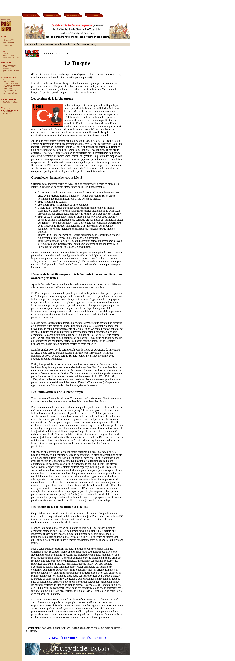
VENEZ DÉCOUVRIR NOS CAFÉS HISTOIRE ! (77, 638)
